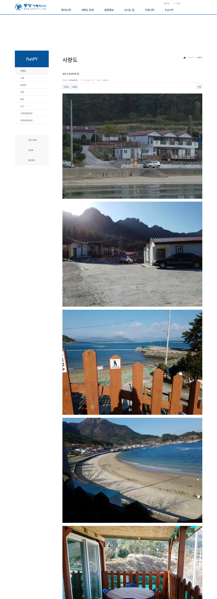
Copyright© (19, 587)
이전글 (66, 87)
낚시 (22, 106)
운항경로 (31, 160)
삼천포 (23, 84)
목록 (199, 87)
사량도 (23, 70)
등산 (22, 99)
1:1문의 (177, 3)
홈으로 (167, 3)
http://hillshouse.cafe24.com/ (103, 543)
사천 (22, 91)
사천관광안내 (26, 120)
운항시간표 (32, 139)
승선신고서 (195, 3)
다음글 (74, 87)
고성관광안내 (26, 113)
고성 (22, 77)
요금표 (30, 150)
